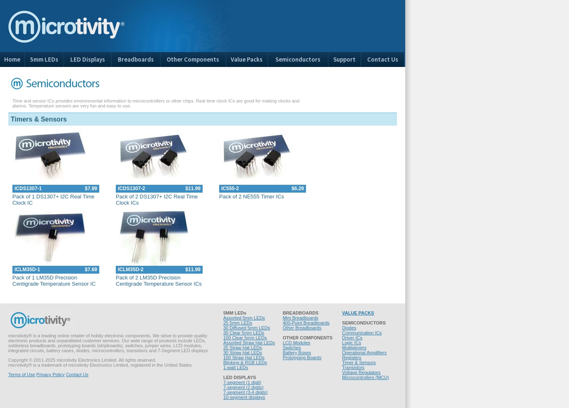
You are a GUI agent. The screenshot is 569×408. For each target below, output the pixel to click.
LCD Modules (297, 342)
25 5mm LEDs (237, 322)
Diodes (349, 327)
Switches (292, 347)
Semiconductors (297, 59)
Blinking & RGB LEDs (245, 362)
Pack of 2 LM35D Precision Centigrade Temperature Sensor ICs (159, 280)
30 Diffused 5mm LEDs (246, 327)
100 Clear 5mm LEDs (245, 337)
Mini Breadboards (300, 317)
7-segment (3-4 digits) (245, 392)
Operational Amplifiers (364, 352)
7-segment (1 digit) (242, 382)
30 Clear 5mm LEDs (243, 332)
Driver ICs (352, 337)
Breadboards (136, 59)
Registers (351, 357)
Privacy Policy (50, 374)
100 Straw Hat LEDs (244, 357)
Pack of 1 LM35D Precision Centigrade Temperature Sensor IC (54, 280)
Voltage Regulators (361, 372)
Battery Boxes (297, 352)
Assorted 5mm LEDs (244, 317)
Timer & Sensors (359, 362)
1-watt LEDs (235, 367)
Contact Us (382, 59)
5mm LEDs (44, 59)
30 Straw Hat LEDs (242, 352)
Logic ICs (351, 342)
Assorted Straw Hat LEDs (249, 342)
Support (344, 59)
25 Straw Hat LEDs (242, 347)
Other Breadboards (302, 327)
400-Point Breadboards (306, 322)
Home (12, 59)
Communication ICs (362, 332)
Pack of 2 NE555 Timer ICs (251, 196)
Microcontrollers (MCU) (365, 377)
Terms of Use (21, 374)
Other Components (193, 59)
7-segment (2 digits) (243, 387)
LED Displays (87, 59)
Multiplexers (354, 347)
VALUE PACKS (358, 312)
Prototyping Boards (302, 357)
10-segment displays (244, 397)
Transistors (353, 367)
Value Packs (247, 59)
